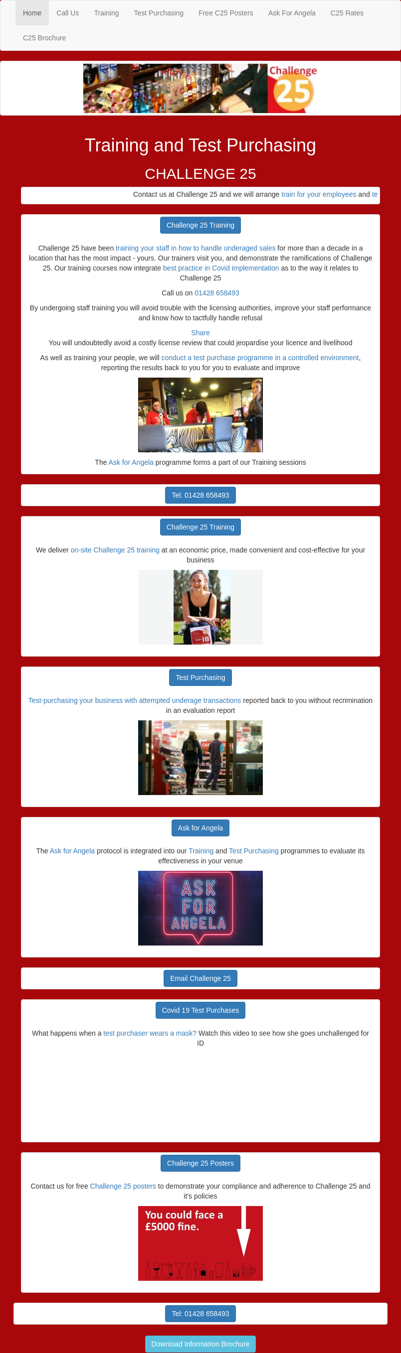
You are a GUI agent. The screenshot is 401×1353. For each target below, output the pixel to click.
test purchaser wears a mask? (151, 1033)
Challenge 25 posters (123, 1186)
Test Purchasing (159, 13)
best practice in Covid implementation (221, 268)
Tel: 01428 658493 (200, 495)
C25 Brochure (44, 38)
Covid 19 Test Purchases (200, 1010)
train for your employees (323, 194)
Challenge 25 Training (200, 225)
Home (36, 12)
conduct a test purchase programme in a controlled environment (260, 358)
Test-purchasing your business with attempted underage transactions (134, 700)
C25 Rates (347, 13)
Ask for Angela (131, 462)
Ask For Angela (292, 13)
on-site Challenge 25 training (115, 550)
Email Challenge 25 (200, 978)
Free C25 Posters (226, 13)
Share (200, 333)
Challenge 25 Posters (200, 1163)
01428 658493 (217, 293)
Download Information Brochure (201, 1344)
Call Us (67, 13)
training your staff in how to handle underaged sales (195, 248)
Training (106, 13)
